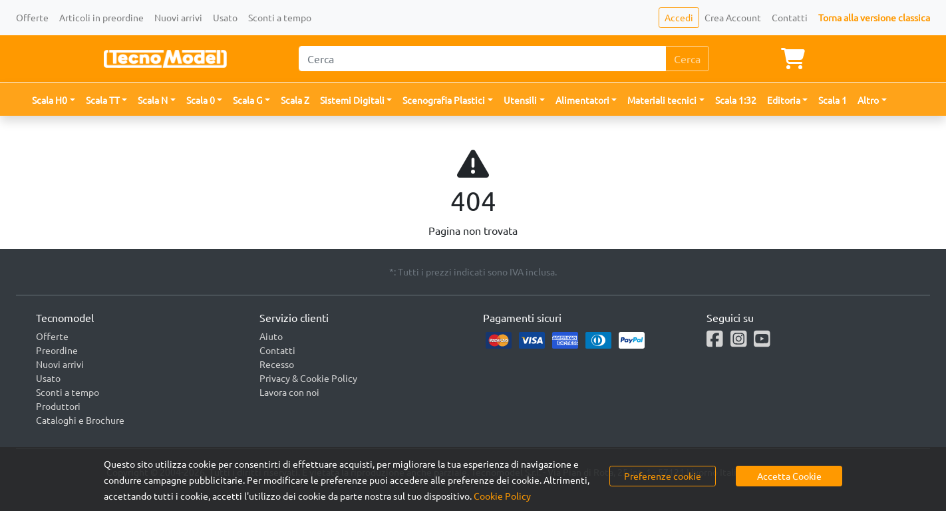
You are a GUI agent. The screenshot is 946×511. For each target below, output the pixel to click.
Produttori (58, 406)
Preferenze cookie (662, 476)
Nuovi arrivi (178, 17)
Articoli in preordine (101, 17)
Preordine (57, 350)
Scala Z (295, 100)
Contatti (790, 17)
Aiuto (271, 336)
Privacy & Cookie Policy (308, 378)
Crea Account (733, 17)
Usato (225, 17)
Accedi (679, 17)
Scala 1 (832, 100)
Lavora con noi (289, 392)
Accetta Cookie (789, 476)
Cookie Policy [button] (502, 496)
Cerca (687, 58)
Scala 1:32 (735, 100)
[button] (53, 100)
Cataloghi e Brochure (80, 420)
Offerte (32, 17)
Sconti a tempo (279, 17)
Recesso (276, 364)
